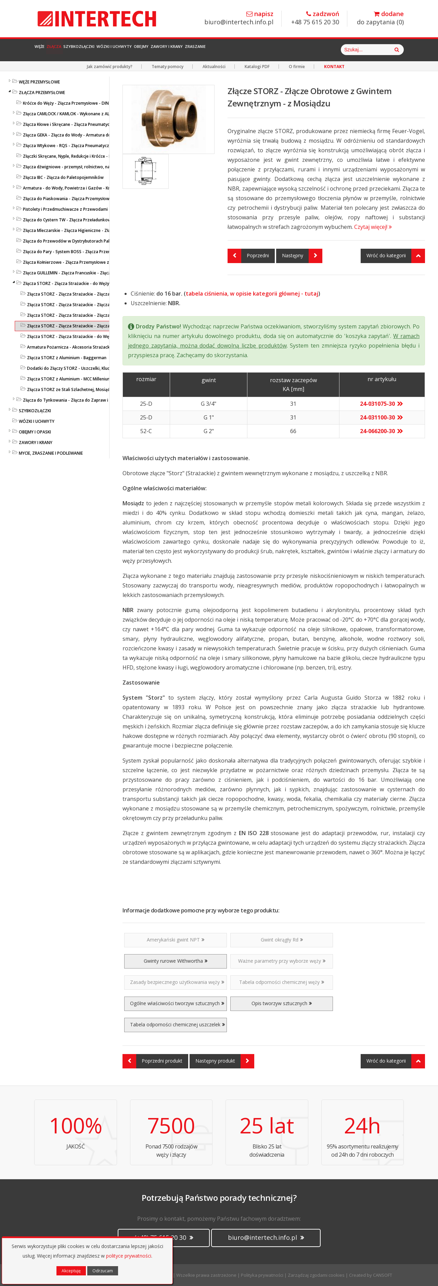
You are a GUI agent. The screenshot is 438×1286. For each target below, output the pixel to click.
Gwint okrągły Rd (282, 939)
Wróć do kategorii (395, 256)
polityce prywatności (128, 1255)
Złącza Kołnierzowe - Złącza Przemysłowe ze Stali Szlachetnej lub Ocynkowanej (101, 262)
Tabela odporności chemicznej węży (281, 982)
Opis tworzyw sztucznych (282, 1003)
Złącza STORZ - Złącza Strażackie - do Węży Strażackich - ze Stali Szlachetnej (103, 336)
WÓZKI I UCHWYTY (36, 421)
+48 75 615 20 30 (315, 18)
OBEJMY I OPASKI (35, 432)
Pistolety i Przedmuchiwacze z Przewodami (65, 209)
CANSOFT (382, 1275)
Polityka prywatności (262, 1275)
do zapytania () (380, 18)
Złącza (75, 49)
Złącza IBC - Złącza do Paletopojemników (63, 177)
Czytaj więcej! (373, 227)
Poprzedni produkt (152, 1061)
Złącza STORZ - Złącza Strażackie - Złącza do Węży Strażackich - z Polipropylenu (106, 315)
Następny (302, 256)
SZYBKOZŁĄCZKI (35, 411)
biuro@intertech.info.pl (238, 18)
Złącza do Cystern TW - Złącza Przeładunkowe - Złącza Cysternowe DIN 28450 (99, 220)
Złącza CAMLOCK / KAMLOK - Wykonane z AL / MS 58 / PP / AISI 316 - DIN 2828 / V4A (104, 114)
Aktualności (214, 66)
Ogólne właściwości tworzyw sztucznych (177, 1003)
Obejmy (215, 49)
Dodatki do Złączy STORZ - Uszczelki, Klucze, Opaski (78, 368)
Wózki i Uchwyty (171, 49)
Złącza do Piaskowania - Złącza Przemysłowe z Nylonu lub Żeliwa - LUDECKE (97, 199)
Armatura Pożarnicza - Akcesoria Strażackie (70, 347)
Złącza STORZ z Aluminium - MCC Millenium (69, 379)
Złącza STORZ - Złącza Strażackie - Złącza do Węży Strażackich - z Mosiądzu (102, 326)
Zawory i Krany (257, 49)
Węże (46, 49)
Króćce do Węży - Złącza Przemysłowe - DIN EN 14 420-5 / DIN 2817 (89, 103)
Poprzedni (248, 256)
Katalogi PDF (257, 66)
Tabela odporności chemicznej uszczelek (177, 1024)
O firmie (297, 66)
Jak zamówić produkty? (109, 66)
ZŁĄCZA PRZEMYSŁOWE (42, 92)
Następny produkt (224, 1061)
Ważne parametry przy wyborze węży (281, 961)
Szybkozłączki (116, 49)
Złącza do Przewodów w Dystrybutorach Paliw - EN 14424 (79, 241)
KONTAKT (334, 66)
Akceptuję (71, 1271)
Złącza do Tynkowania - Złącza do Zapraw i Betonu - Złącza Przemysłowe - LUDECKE (105, 400)
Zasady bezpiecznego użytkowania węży (177, 982)
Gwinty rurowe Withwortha (175, 961)
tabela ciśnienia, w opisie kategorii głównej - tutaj (252, 293)
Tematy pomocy (167, 66)
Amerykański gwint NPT (175, 939)
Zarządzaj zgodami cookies (316, 1275)
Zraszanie (304, 49)
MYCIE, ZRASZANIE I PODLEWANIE (51, 453)
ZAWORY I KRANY (35, 442)
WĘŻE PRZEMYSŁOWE (39, 82)
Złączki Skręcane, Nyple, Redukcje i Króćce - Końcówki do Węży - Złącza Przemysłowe (106, 156)
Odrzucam (102, 1271)
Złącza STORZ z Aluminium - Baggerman (66, 358)
